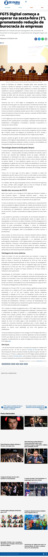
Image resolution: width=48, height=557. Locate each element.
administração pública (6, 364)
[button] (35, 39)
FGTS (17, 364)
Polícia (31, 7)
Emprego (13, 364)
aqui (9, 341)
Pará (42, 7)
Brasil (2, 43)
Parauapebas (7, 7)
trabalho (25, 364)
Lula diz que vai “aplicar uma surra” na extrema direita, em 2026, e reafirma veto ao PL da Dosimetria (35, 546)
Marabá (20, 7)
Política (21, 364)
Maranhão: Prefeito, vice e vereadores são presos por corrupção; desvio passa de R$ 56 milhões (12, 544)
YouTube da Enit (32, 350)
